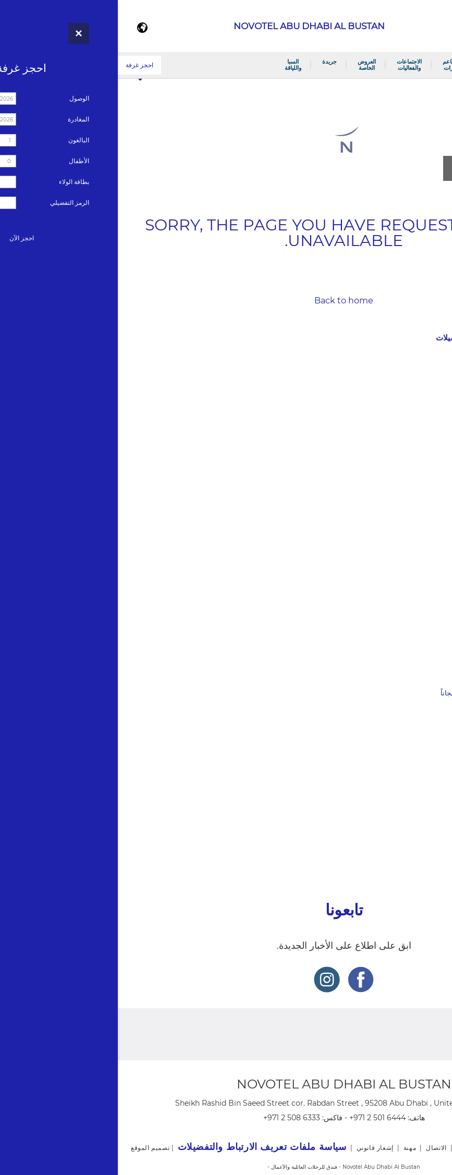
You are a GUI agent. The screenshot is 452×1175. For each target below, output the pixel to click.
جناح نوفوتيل (423, 494)
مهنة (444, 846)
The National (420, 790)
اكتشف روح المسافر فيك (406, 707)
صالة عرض (425, 401)
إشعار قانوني (431, 320)
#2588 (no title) (416, 561)
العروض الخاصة (249, 64)
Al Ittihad (426, 777)
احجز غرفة (21, 65)
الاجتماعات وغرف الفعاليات (402, 640)
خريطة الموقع (429, 829)
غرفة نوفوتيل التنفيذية (409, 481)
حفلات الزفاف (421, 654)
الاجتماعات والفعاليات (291, 64)
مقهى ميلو (426, 533)
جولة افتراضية (421, 415)
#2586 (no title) (416, 374)
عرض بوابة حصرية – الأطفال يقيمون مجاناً (382, 693)
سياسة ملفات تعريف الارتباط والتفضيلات (385, 337)
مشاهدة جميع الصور (377, 168)
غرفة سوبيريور (420, 467)
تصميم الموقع (32, 1148)
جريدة (211, 61)
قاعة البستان (422, 627)
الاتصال (430, 387)
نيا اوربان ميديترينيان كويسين (400, 547)
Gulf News (424, 763)
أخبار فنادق (434, 811)
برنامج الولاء (424, 428)
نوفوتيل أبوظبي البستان (424, 64)
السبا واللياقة (175, 64)
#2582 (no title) (417, 613)
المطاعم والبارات (335, 64)
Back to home (226, 300)
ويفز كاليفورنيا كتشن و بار (405, 574)
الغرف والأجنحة (375, 64)
